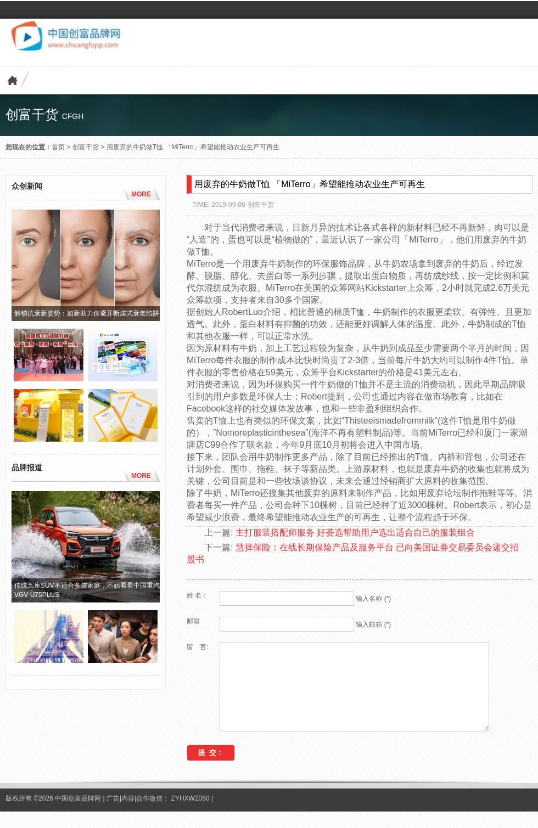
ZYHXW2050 (191, 815)
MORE (141, 194)
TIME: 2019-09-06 (218, 205)
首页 (58, 147)
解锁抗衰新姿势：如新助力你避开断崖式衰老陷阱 (86, 313)
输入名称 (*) (373, 598)
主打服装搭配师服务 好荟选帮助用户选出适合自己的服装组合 (355, 532)
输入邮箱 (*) (373, 624)
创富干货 (85, 147)
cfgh (73, 116)
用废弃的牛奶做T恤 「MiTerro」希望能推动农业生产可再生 (193, 147)
